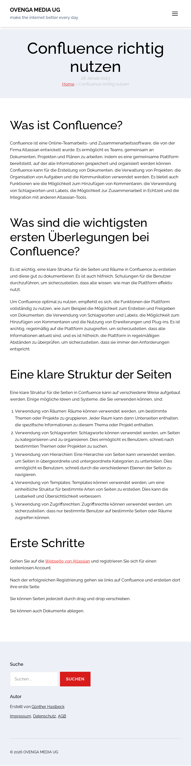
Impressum (20, 716)
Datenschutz (44, 716)
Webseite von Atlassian (67, 561)
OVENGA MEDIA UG (37, 10)
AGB (62, 716)
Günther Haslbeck (48, 707)
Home (68, 84)
